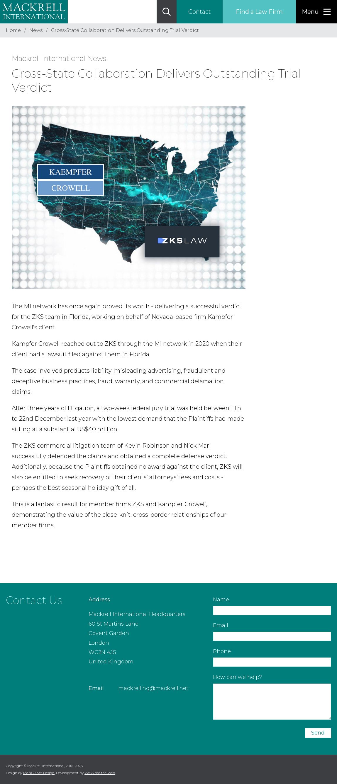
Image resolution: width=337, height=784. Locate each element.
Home (13, 30)
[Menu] (316, 11)
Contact (199, 11)
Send (318, 733)
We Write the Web (99, 773)
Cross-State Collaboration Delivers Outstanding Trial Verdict (125, 30)
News (36, 30)
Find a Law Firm (259, 11)
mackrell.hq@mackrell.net (153, 688)
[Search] (167, 12)
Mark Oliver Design (39, 773)
